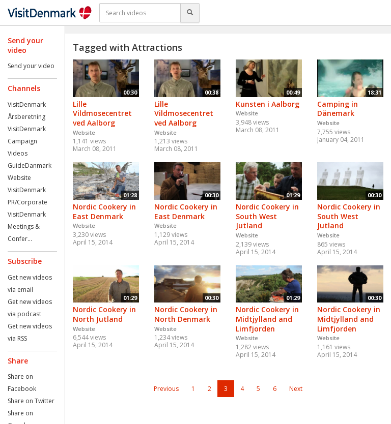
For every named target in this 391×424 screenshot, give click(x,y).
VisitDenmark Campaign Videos (27, 141)
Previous (166, 388)
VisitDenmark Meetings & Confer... (27, 226)
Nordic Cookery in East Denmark (104, 211)
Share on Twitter (31, 401)
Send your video (31, 66)
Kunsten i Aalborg (267, 104)
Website (19, 177)
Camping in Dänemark (337, 108)
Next (295, 388)
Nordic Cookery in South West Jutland (267, 216)
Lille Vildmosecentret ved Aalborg (102, 113)
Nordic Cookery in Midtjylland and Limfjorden (267, 319)
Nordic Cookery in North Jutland (104, 314)
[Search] (190, 12)
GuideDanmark (29, 165)
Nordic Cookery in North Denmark (185, 314)
